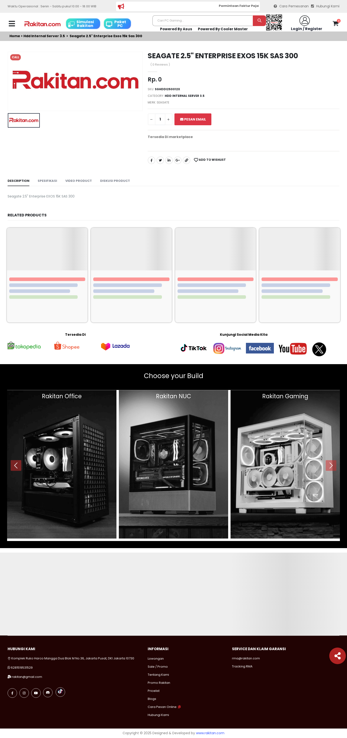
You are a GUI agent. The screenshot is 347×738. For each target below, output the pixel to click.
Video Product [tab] (78, 181)
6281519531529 (22, 667)
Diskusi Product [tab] (115, 181)
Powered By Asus (176, 29)
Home (14, 36)
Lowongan (156, 658)
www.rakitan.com (210, 733)
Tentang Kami (158, 674)
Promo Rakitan (159, 682)
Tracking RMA (242, 666)
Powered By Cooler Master (223, 29)
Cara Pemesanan (291, 6)
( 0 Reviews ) (160, 64)
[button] (335, 24)
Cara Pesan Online (162, 707)
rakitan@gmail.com (27, 677)
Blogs (152, 699)
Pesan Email (193, 119)
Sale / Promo (158, 666)
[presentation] (16, 465)
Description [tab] (18, 181)
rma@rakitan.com (246, 658)
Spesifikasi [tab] (47, 181)
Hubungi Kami (325, 6)
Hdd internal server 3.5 (44, 36)
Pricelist (154, 691)
